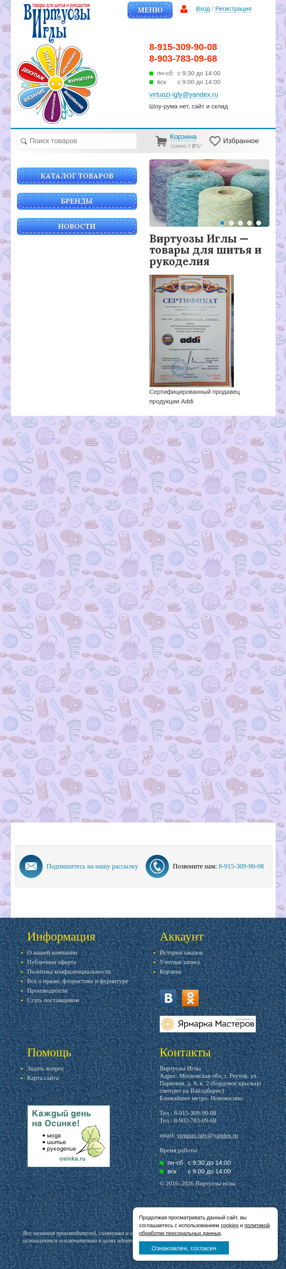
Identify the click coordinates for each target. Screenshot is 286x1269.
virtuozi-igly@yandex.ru (207, 1135)
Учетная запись (180, 962)
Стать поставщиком (53, 1000)
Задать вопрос (46, 1068)
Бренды (77, 201)
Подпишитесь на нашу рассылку (92, 866)
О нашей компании (52, 952)
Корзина (171, 971)
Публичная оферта (51, 962)
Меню (150, 9)
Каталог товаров (77, 175)
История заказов (181, 952)
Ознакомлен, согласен (183, 1248)
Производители (47, 990)
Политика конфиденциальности (69, 971)
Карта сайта (43, 1078)
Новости (77, 226)
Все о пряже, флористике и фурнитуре (77, 981)
